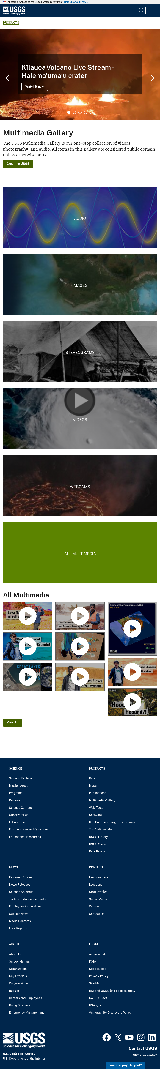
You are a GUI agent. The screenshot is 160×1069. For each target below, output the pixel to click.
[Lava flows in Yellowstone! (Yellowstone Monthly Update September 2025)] (27, 616)
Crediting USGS (18, 163)
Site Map (95, 983)
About (14, 944)
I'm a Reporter (19, 928)
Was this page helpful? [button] (125, 1065)
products (11, 22)
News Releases (19, 884)
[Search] (142, 10)
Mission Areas (18, 785)
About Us (15, 954)
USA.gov (95, 1005)
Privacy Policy (99, 976)
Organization (18, 969)
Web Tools (96, 807)
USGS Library (98, 837)
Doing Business (19, 1005)
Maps (93, 785)
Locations (95, 884)
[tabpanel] (80, 74)
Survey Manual (19, 961)
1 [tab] (68, 112)
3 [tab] (80, 112)
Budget (14, 991)
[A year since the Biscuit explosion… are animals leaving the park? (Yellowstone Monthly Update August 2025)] (80, 616)
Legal (94, 944)
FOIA (92, 961)
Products (97, 768)
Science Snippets (21, 892)
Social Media (98, 899)
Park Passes (97, 851)
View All (12, 722)
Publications (97, 793)
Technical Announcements (27, 899)
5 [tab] (91, 112)
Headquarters (98, 877)
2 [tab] (74, 112)
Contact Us (96, 914)
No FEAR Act (98, 998)
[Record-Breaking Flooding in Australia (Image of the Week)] (80, 646)
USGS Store (97, 844)
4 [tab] (85, 112)
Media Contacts (20, 921)
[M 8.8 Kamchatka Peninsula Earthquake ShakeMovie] (132, 629)
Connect (96, 867)
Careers (94, 906)
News (13, 867)
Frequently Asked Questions (28, 829)
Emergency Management (26, 1012)
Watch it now (34, 86)
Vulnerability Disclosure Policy (110, 1012)
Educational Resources (25, 837)
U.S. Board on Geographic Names (112, 822)
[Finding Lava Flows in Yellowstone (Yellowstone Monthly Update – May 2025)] (80, 677)
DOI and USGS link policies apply (112, 991)
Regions (14, 800)
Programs (15, 793)
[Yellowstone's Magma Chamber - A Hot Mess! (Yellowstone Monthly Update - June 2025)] (132, 672)
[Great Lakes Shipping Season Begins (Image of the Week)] (27, 677)
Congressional (19, 983)
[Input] (121, 10)
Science (15, 768)
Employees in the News (25, 906)
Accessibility (98, 954)
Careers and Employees (25, 998)
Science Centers (20, 807)
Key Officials (18, 976)
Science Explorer (21, 778)
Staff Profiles (98, 892)
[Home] (14, 13)
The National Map (101, 829)
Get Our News (18, 914)
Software (95, 815)
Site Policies (97, 969)
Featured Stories (20, 877)
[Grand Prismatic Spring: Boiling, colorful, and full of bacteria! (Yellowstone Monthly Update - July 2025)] (27, 646)
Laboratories (17, 822)
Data (92, 778)
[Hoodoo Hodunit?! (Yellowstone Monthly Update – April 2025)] (132, 702)
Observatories (18, 815)
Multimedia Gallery (102, 800)
